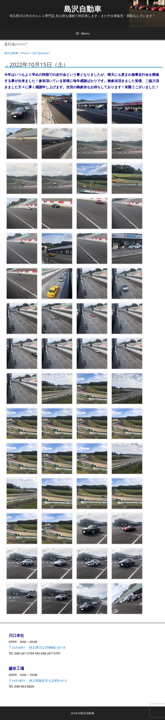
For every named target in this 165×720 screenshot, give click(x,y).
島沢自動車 (82, 9)
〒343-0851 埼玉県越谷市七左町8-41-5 (38, 680)
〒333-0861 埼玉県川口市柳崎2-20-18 (37, 647)
